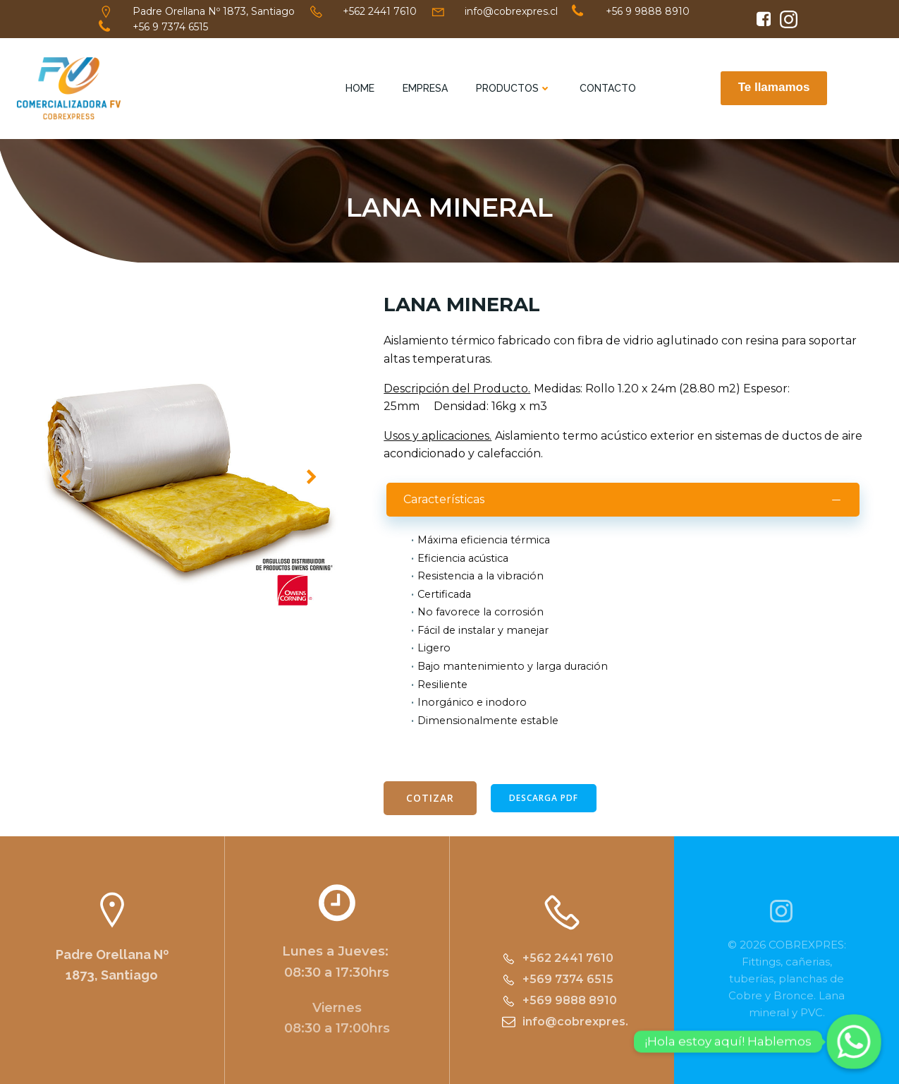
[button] (176, 654)
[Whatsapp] (854, 1041)
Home (359, 88)
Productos (513, 88)
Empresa (425, 88)
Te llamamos (774, 87)
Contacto (608, 88)
